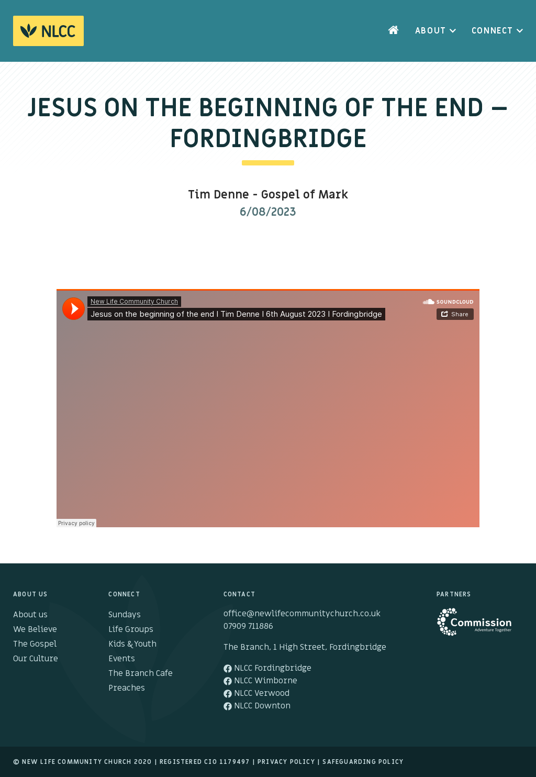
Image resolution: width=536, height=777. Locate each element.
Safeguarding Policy (363, 762)
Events (121, 658)
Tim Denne (218, 195)
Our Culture (35, 658)
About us (30, 614)
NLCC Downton (257, 706)
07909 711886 (248, 626)
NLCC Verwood (256, 693)
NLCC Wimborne (260, 680)
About (430, 31)
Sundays (124, 614)
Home (393, 31)
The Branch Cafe (140, 673)
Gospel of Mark (304, 195)
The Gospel (35, 644)
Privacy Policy (286, 762)
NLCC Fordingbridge (267, 668)
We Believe (35, 629)
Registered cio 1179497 (205, 762)
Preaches (126, 688)
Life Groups (130, 629)
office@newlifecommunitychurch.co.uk (302, 613)
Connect (492, 31)
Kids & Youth (132, 644)
